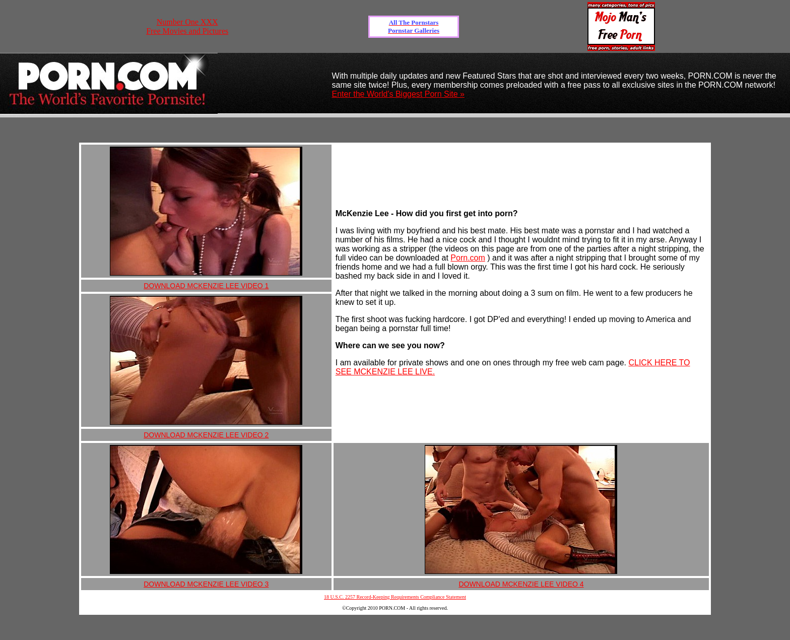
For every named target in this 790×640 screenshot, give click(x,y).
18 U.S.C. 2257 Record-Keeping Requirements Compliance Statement (395, 597)
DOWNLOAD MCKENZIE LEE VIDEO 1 (206, 286)
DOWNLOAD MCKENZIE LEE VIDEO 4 (520, 584)
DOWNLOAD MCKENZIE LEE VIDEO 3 (206, 584)
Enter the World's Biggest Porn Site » (398, 94)
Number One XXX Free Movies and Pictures (187, 26)
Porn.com (467, 257)
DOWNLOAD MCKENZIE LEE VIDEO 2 (206, 435)
